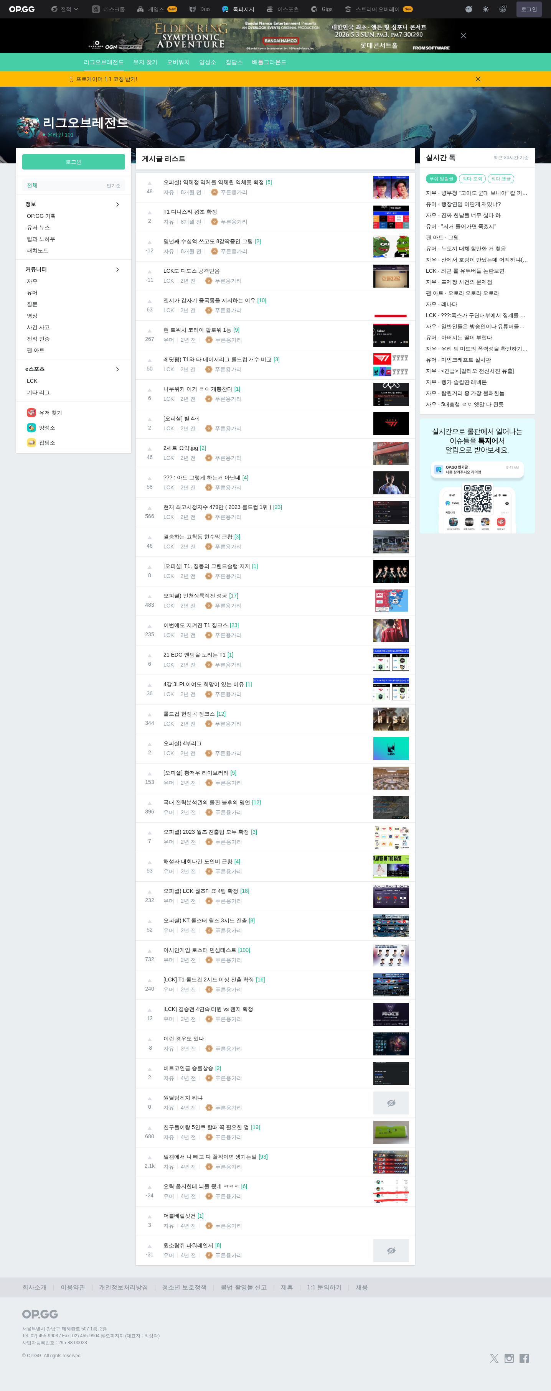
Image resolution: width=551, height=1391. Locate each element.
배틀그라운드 (269, 62)
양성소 (207, 62)
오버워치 (178, 62)
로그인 (529, 9)
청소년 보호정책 (184, 1287)
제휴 (287, 1287)
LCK (168, 281)
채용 (362, 1287)
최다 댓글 (501, 178)
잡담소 (234, 62)
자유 (168, 192)
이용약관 (73, 1287)
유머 (168, 340)
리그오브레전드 (104, 65)
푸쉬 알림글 (441, 178)
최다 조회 (472, 178)
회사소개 (34, 1287)
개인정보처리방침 (123, 1287)
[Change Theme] (485, 9)
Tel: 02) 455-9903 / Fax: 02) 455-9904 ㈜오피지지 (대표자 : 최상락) (91, 1335)
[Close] (463, 35)
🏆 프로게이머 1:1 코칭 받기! (102, 79)
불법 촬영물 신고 (244, 1287)
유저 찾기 (145, 62)
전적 (64, 9)
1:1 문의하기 (324, 1287)
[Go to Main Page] (22, 9)
